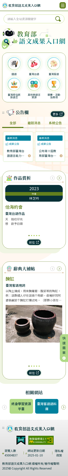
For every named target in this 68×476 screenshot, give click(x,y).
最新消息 (34, 122)
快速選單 (64, 348)
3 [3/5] (34, 235)
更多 (58, 114)
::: (3, 112)
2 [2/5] (31, 235)
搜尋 (58, 19)
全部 (13, 122)
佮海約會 (14, 207)
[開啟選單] (62, 5)
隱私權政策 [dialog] (59, 453)
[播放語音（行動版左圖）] (9, 36)
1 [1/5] (29, 235)
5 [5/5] (39, 235)
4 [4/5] (36, 235)
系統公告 (55, 122)
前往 (34, 242)
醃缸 (10, 279)
